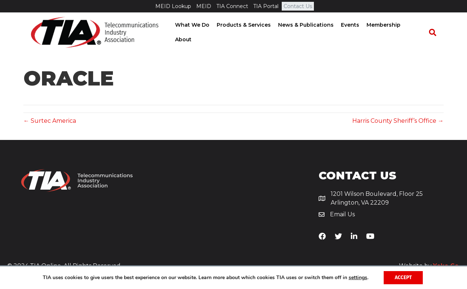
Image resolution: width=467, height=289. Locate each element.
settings (358, 277)
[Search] (436, 32)
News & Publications (307, 32)
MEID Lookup (173, 6)
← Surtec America (49, 120)
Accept (403, 277)
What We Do (193, 32)
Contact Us (298, 6)
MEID (203, 6)
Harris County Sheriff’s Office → (398, 120)
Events (351, 32)
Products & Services (245, 32)
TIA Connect (232, 6)
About (417, 32)
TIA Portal (265, 6)
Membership (385, 32)
